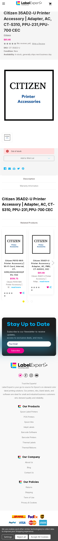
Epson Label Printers (29, 412)
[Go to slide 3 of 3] (32, 301)
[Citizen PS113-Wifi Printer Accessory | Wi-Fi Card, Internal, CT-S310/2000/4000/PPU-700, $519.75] (14, 244)
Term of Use (29, 497)
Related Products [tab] (29, 223)
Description (29, 179)
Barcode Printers (29, 437)
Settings (8, 536)
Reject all (21, 536)
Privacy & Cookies (29, 503)
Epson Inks (29, 422)
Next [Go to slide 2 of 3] (52, 263)
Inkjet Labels (29, 427)
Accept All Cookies (39, 536)
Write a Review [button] (38, 44)
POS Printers (29, 417)
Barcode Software (29, 432)
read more (16, 287)
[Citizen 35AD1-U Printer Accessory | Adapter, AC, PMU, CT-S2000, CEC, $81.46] (41, 244)
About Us (29, 462)
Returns (29, 487)
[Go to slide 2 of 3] (28, 301)
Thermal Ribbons (29, 448)
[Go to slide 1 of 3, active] (23, 301)
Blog (29, 467)
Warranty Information (29, 186)
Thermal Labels (29, 442)
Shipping (29, 492)
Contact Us (29, 473)
